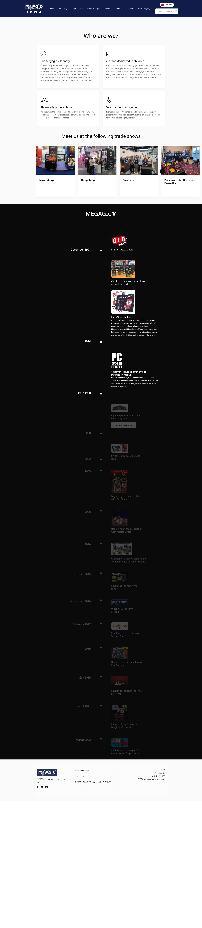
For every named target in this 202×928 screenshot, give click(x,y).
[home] (34, 6)
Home (51, 8)
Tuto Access (108, 8)
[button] (77, 8)
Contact (131, 8)
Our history (62, 8)
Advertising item (82, 770)
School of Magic (93, 8)
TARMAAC (107, 782)
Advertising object (145, 8)
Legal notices (80, 776)
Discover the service (123, 425)
